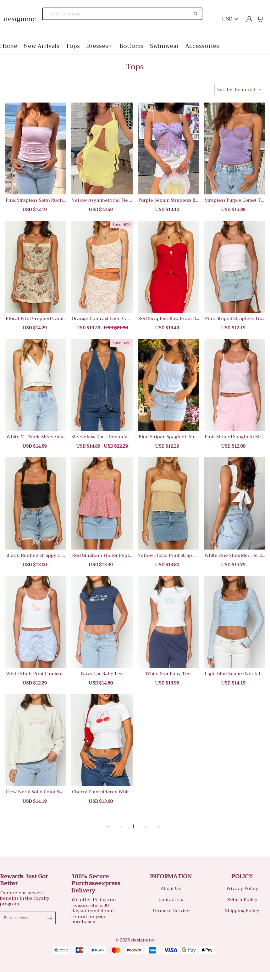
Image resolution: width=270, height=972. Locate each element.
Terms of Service (171, 910)
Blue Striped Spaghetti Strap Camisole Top (168, 436)
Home (8, 46)
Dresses (99, 46)
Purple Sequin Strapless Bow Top (168, 200)
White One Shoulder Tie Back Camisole (234, 555)
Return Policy (242, 899)
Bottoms (131, 46)
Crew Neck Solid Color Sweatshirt (35, 792)
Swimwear (164, 46)
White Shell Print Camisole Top (36, 673)
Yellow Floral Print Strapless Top (168, 555)
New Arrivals (41, 46)
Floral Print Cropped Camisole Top (36, 318)
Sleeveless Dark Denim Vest (102, 436)
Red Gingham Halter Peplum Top (102, 555)
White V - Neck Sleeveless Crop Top (35, 436)
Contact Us (170, 899)
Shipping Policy (242, 910)
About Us (171, 888)
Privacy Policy (242, 888)
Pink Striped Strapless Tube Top (234, 318)
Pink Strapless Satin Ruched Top (36, 200)
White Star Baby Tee (168, 673)
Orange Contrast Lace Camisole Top (102, 318)
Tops (73, 46)
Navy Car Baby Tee (102, 673)
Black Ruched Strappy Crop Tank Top (35, 555)
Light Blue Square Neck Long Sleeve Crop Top (234, 673)
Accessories (202, 46)
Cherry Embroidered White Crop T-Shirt (102, 792)
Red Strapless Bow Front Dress (168, 318)
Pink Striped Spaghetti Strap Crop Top (234, 436)
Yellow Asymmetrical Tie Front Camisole (102, 200)
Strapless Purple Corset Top (234, 200)
